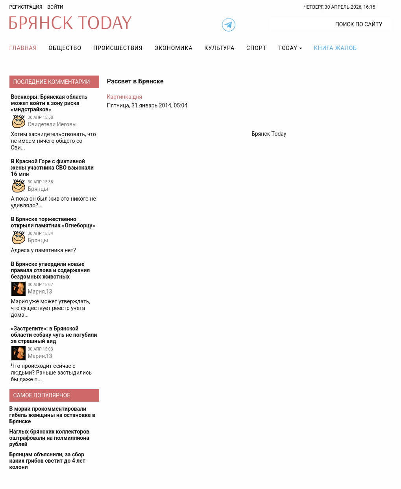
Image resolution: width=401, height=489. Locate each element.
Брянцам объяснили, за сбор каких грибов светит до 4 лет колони (47, 460)
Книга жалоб (335, 48)
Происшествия (118, 48)
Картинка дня (124, 97)
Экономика (174, 48)
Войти (55, 7)
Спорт (256, 48)
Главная (23, 48)
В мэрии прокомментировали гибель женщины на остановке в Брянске (52, 415)
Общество (65, 48)
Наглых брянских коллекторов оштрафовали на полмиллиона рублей (49, 437)
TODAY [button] (288, 48)
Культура (220, 48)
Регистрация (26, 7)
